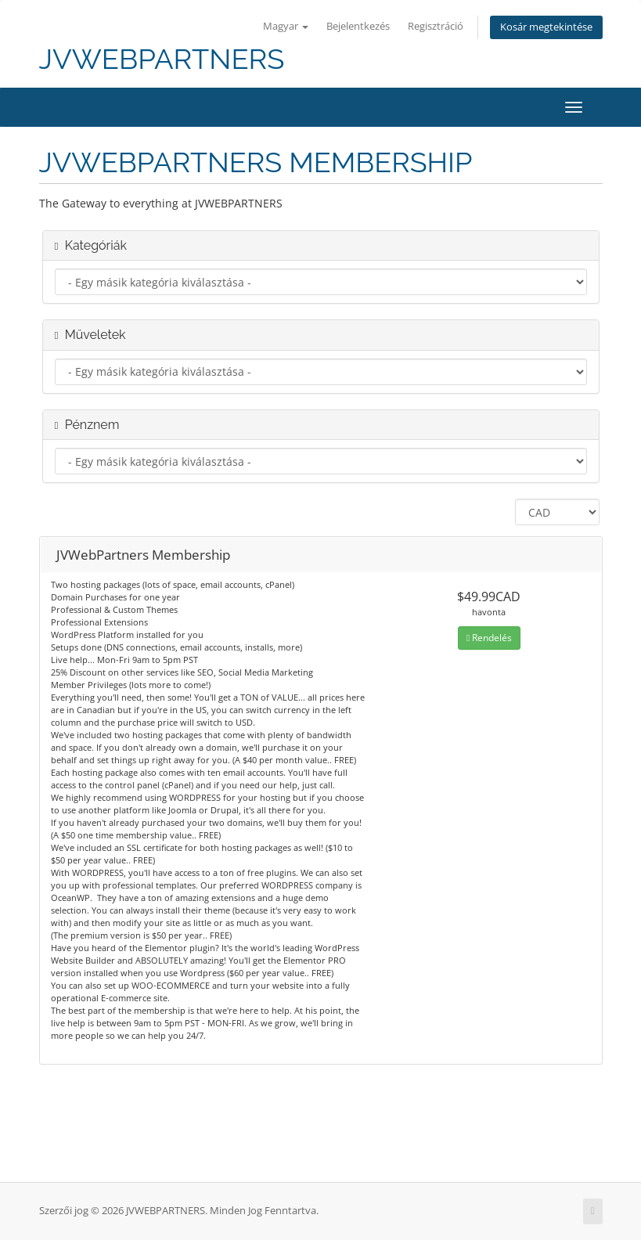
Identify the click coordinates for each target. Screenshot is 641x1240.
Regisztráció (435, 26)
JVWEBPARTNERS (162, 59)
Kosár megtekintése (546, 27)
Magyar (285, 26)
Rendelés (489, 637)
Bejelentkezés (358, 26)
